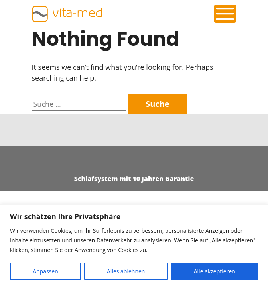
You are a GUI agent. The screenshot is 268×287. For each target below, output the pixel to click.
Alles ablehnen (126, 271)
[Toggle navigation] (225, 14)
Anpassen (45, 271)
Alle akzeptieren (214, 271)
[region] (134, 245)
